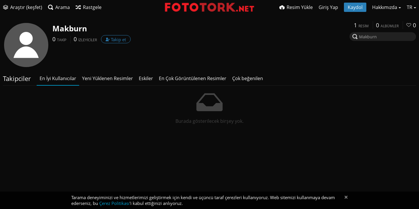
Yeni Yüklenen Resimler (107, 78)
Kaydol (355, 7)
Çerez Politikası (114, 203)
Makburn (69, 28)
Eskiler (146, 78)
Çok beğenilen (247, 78)
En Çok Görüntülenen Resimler (192, 78)
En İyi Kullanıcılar (58, 78)
